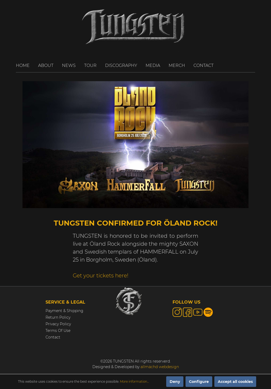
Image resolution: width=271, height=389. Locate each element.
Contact (53, 337)
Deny (175, 381)
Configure (199, 381)
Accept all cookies (235, 381)
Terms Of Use (58, 330)
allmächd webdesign (160, 366)
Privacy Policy (58, 324)
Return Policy (58, 317)
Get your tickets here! (100, 275)
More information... (134, 381)
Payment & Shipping (64, 310)
